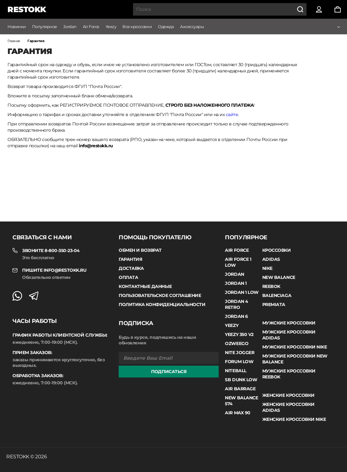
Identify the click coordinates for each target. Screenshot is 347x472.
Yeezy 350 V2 (239, 334)
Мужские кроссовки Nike (294, 347)
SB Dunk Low (241, 379)
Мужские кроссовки (289, 323)
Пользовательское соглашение (160, 295)
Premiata (273, 304)
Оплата (128, 277)
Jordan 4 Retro (236, 304)
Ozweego (236, 343)
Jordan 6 (236, 316)
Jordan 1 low (241, 292)
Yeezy (111, 26)
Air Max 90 (237, 413)
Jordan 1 (235, 283)
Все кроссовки (137, 26)
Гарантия (130, 259)
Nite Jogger (239, 352)
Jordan (70, 26)
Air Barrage (240, 389)
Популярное (44, 26)
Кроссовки (276, 250)
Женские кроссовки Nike (294, 419)
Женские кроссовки (288, 395)
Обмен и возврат (140, 250)
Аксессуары (192, 26)
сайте (232, 114)
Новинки (16, 26)
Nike (267, 268)
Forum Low (239, 361)
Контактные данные (145, 286)
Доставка (131, 268)
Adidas (271, 259)
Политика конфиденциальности (162, 304)
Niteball (235, 370)
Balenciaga (276, 295)
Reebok (271, 286)
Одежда (166, 26)
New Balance (278, 277)
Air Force (91, 26)
